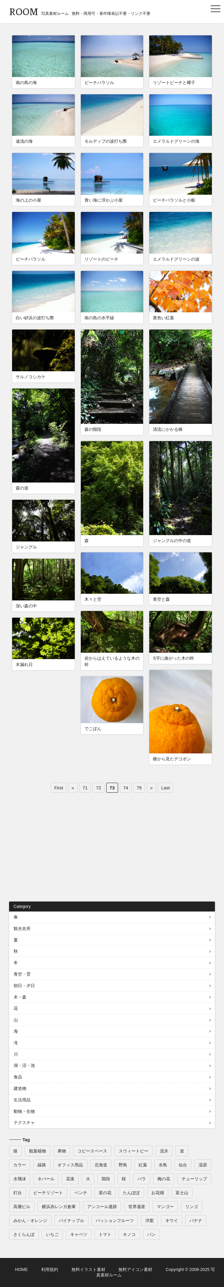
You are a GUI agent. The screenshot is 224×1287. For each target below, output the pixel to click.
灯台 (17, 1192)
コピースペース (92, 1151)
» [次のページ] (151, 787)
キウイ (171, 1220)
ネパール (46, 1178)
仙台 (183, 1164)
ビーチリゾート (48, 1192)
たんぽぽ (131, 1192)
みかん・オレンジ (30, 1220)
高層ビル (21, 1206)
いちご (52, 1234)
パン (151, 1234)
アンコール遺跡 (102, 1206)
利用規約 (49, 1269)
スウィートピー (133, 1151)
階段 (106, 1178)
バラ (141, 1178)
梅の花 (163, 1178)
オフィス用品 (70, 1164)
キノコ (129, 1234)
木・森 (20, 997)
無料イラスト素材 (88, 1269)
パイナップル (71, 1220)
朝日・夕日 (24, 985)
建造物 (20, 1088)
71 (85, 787)
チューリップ (194, 1178)
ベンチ (80, 1192)
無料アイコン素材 (135, 1269)
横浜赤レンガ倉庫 (59, 1206)
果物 (62, 1151)
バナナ (195, 1220)
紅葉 (143, 1164)
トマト (105, 1234)
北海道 (100, 1164)
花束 (70, 1178)
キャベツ (78, 1234)
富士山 (182, 1192)
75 (139, 787)
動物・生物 (24, 1111)
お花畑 (157, 1192)
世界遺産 (136, 1206)
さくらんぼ (24, 1234)
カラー (19, 1164)
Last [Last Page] (165, 787)
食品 (18, 1076)
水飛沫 (19, 1178)
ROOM (23, 11)
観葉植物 (37, 1151)
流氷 (164, 1151)
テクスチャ (24, 1122)
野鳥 (123, 1164)
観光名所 (22, 928)
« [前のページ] (72, 787)
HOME (21, 1269)
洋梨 (149, 1220)
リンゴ (191, 1206)
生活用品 (22, 1099)
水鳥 (163, 1164)
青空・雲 (22, 974)
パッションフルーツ (115, 1220)
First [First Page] (58, 787)
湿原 (203, 1164)
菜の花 (105, 1192)
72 (98, 787)
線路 (42, 1164)
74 (125, 787)
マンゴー (165, 1206)
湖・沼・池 (24, 1065)
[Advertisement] (112, 850)
